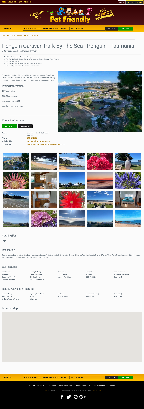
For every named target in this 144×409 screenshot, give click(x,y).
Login (121, 2)
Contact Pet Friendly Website (104, 385)
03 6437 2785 (32, 138)
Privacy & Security (66, 385)
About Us (12, 2)
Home (3, 2)
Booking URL (7, 144)
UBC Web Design (96, 390)
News (20, 2)
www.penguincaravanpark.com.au (38, 141)
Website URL (7, 141)
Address (5, 133)
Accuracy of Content (37, 385)
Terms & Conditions (82, 385)
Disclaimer (52, 385)
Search (27, 2)
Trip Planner (125, 28)
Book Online (25, 126)
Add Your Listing (135, 2)
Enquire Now (9, 126)
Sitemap (45, 390)
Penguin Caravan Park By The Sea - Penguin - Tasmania (22, 35)
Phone (4, 138)
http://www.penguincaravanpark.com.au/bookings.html (46, 144)
